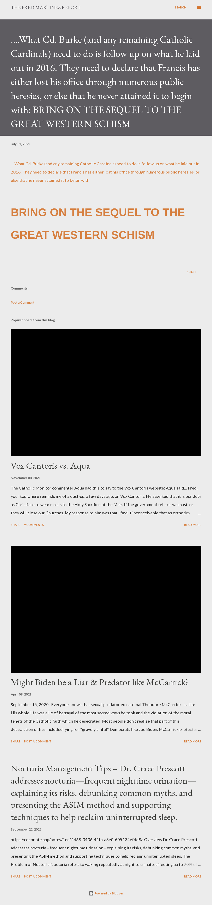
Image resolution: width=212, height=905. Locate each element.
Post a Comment (22, 302)
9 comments (34, 525)
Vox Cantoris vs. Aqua (50, 465)
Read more (192, 525)
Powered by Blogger (106, 893)
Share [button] (191, 272)
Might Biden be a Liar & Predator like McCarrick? (100, 682)
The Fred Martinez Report (46, 7)
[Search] (180, 7)
